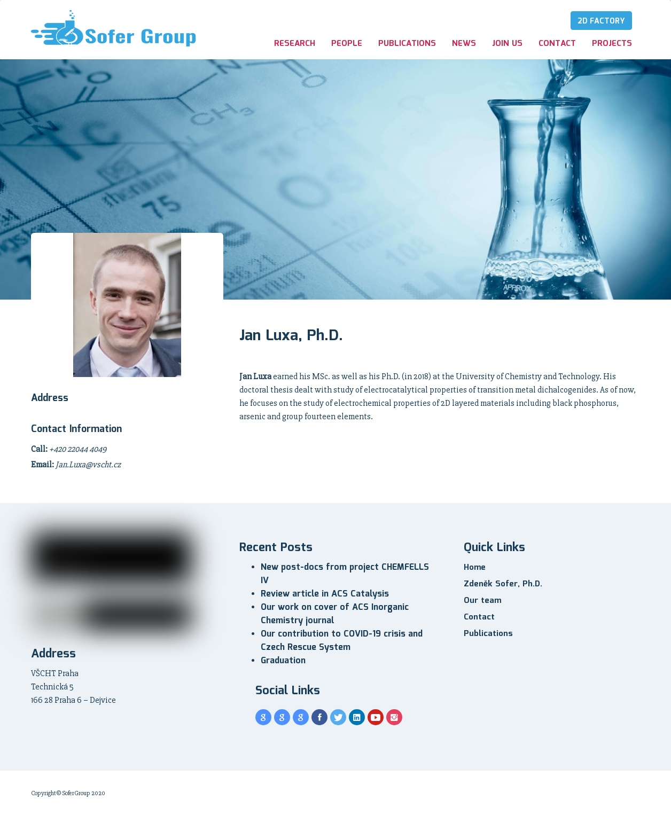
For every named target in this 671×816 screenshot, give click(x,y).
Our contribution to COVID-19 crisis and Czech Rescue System (342, 640)
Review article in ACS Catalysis (325, 594)
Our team (482, 600)
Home (475, 567)
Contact (557, 43)
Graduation (283, 661)
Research (294, 43)
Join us (507, 43)
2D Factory (601, 21)
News (464, 43)
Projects (612, 43)
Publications (407, 43)
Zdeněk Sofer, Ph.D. (503, 584)
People (346, 43)
